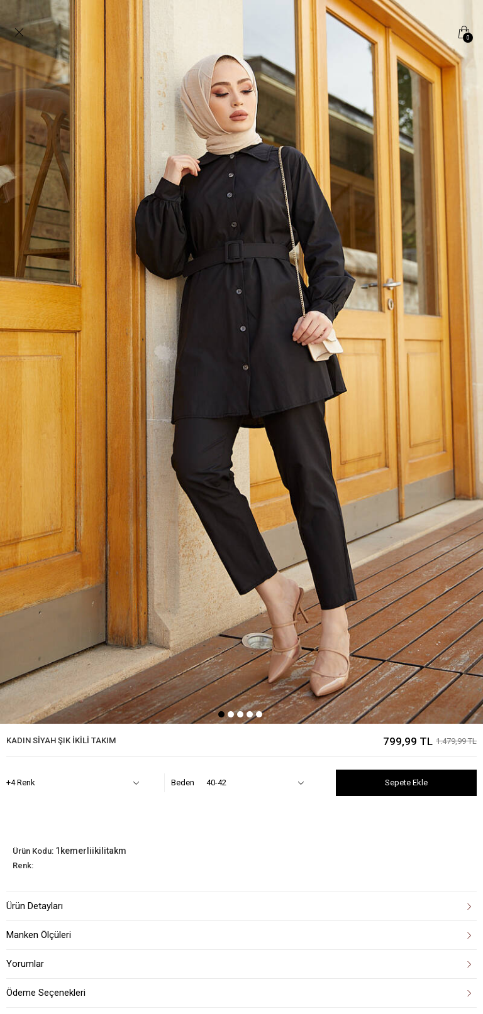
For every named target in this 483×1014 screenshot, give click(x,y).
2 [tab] (231, 714)
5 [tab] (259, 714)
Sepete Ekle (406, 782)
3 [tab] (240, 714)
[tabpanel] (241, 362)
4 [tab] (250, 714)
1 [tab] (221, 714)
